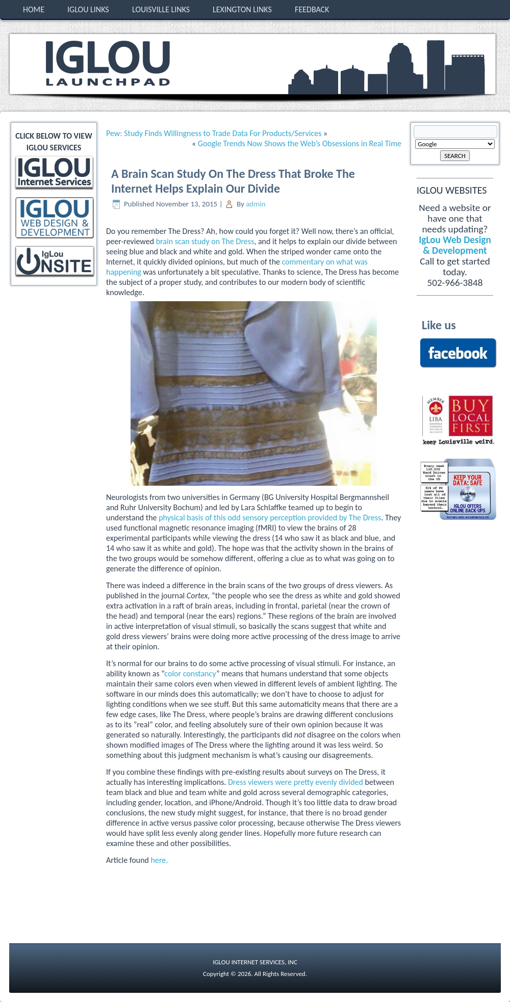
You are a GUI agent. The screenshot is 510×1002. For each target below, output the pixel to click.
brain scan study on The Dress (205, 241)
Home (33, 9)
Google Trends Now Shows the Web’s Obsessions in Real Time (299, 143)
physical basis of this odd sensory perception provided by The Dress (270, 517)
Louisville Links (161, 9)
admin (255, 203)
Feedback (312, 9)
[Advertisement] (55, 325)
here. (159, 860)
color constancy (190, 673)
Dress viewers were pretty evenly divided (295, 782)
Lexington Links (242, 9)
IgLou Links (88, 9)
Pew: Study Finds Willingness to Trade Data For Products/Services (213, 133)
